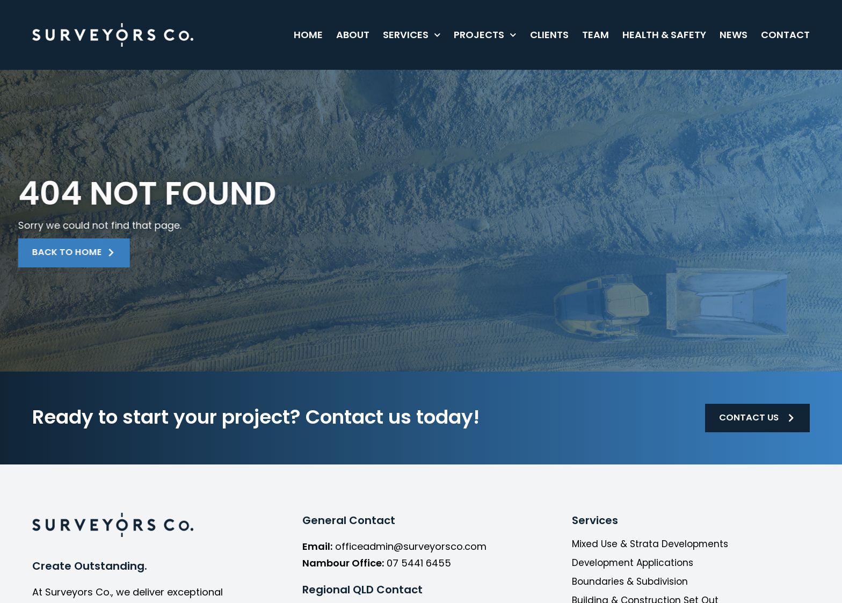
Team (595, 34)
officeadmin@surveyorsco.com (411, 549)
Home (308, 34)
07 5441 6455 (419, 565)
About (352, 34)
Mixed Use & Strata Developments (653, 546)
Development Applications (635, 565)
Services (412, 35)
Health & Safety (664, 34)
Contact (785, 34)
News (733, 34)
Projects (485, 35)
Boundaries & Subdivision (632, 584)
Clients (549, 34)
